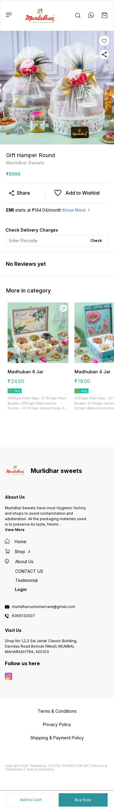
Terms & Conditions (40, 769)
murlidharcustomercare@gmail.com (43, 607)
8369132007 (23, 616)
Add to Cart (31, 799)
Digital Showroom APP (68, 766)
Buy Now (83, 799)
